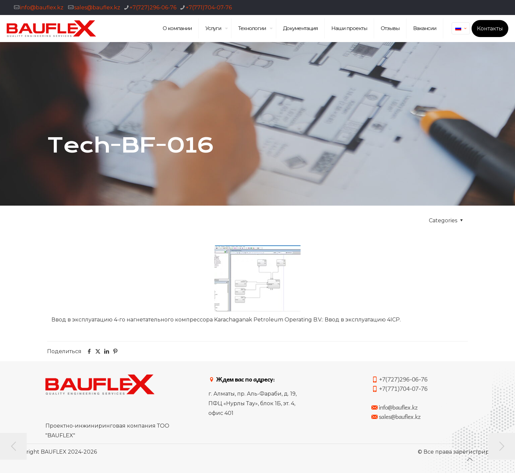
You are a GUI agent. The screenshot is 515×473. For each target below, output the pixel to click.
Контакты (490, 28)
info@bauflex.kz (41, 7)
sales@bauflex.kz (97, 7)
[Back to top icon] (470, 459)
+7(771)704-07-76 (399, 388)
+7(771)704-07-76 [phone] (209, 7)
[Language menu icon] (461, 28)
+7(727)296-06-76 (399, 379)
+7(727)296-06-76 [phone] (153, 7)
